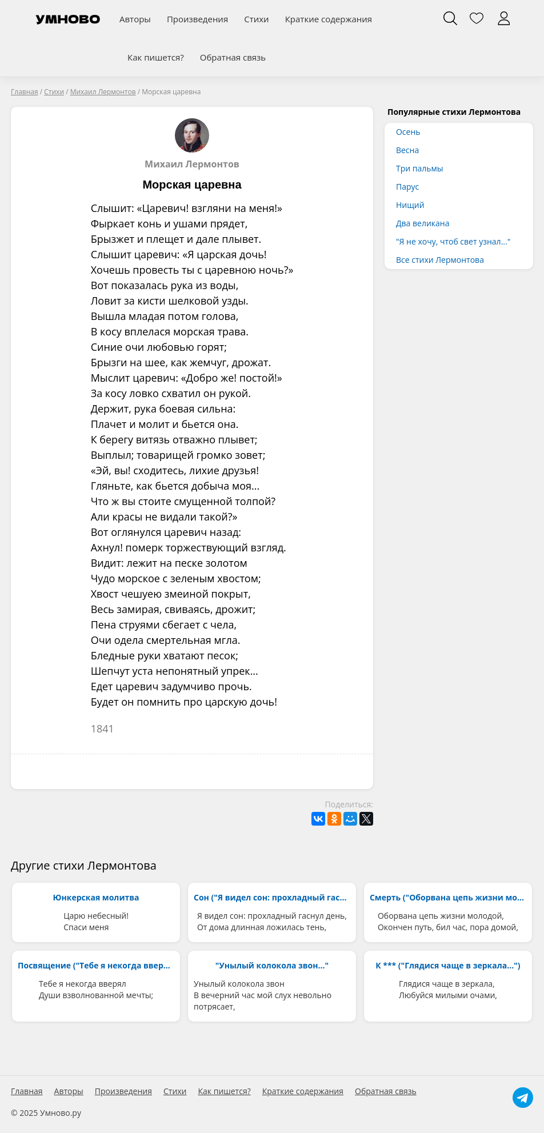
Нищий (410, 204)
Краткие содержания (328, 19)
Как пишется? (155, 57)
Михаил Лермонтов (192, 144)
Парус (407, 186)
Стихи (256, 19)
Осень (408, 131)
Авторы (135, 19)
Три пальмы (419, 168)
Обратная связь (233, 57)
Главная (27, 1091)
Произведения (197, 19)
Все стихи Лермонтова (440, 259)
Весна (407, 150)
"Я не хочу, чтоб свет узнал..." (453, 241)
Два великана (423, 223)
